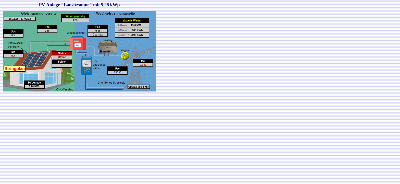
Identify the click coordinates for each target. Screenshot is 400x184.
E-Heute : (124, 25)
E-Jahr (122, 35)
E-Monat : (124, 30)
